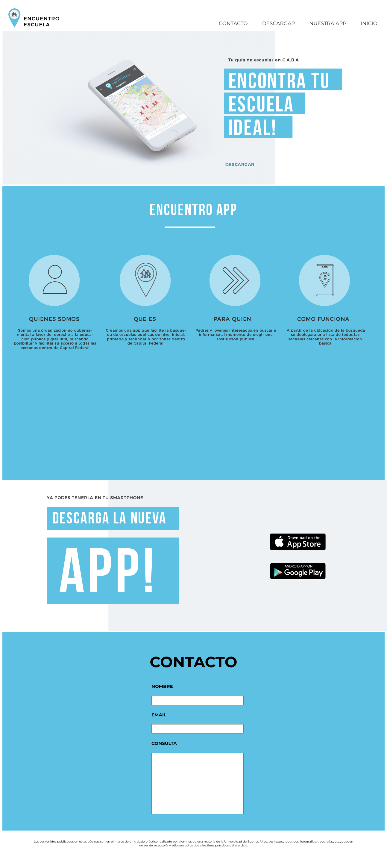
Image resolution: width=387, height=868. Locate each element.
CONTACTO (233, 23)
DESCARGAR (278, 23)
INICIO (369, 23)
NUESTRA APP (327, 23)
